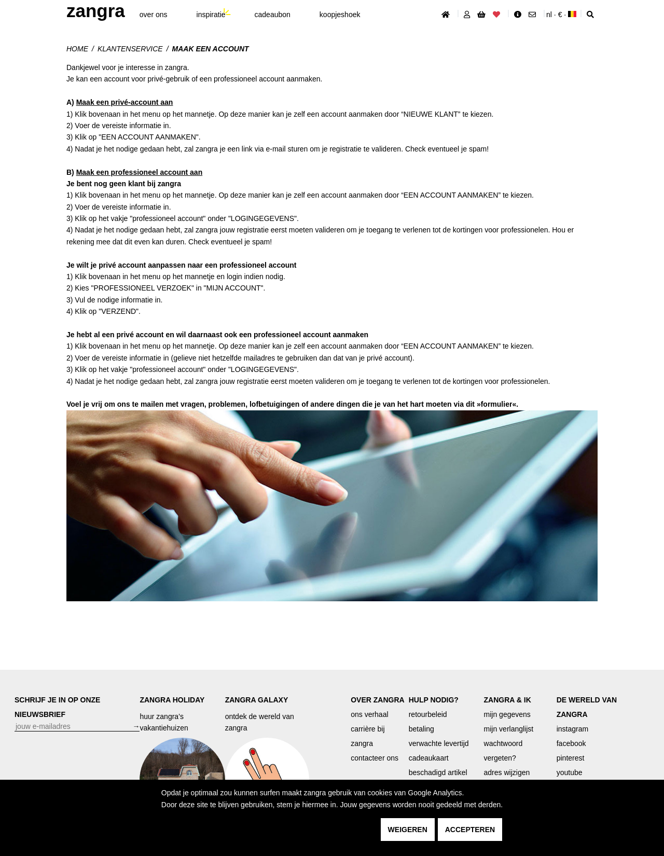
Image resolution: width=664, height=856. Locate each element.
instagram (572, 729)
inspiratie (211, 14)
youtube (570, 772)
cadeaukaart (429, 758)
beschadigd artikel (438, 772)
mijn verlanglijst (509, 729)
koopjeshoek (340, 14)
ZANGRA (95, 11)
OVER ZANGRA (377, 700)
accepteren (470, 829)
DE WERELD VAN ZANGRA (587, 707)
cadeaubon (272, 14)
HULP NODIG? (434, 700)
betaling (421, 729)
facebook (571, 743)
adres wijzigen (507, 772)
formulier (497, 404)
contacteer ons (374, 758)
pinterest (571, 758)
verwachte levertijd (439, 743)
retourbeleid (428, 714)
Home (77, 49)
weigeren (407, 829)
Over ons (154, 14)
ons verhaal (369, 714)
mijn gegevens (507, 714)
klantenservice (130, 49)
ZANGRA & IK (507, 700)
